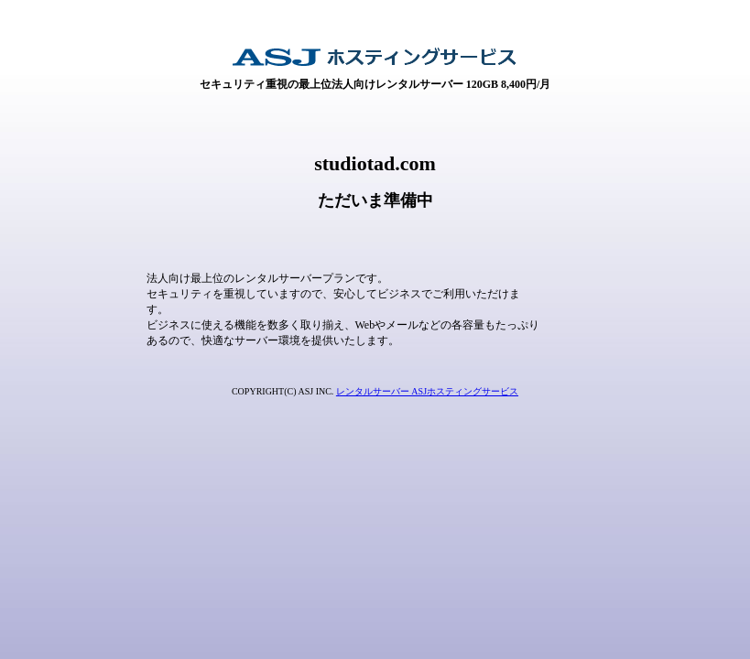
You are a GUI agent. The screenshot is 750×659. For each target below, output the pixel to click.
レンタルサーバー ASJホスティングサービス (427, 391)
